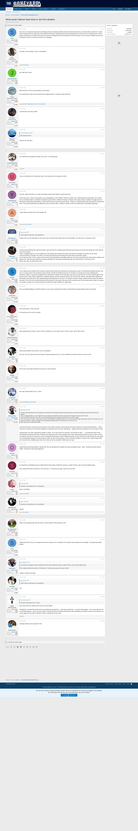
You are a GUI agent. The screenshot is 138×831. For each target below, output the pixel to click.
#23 (103, 529)
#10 (103, 209)
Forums (9, 9)
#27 (103, 632)
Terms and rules (109, 753)
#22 (103, 511)
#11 (103, 229)
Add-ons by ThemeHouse (74, 756)
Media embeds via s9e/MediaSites (88, 756)
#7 (103, 153)
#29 (103, 670)
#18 (103, 390)
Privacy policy (118, 753)
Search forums (16, 11)
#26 (103, 613)
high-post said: (24, 459)
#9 (103, 191)
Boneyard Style (10, 753)
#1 (103, 28)
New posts (8, 11)
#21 (103, 493)
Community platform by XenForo (55, 756)
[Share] (101, 29)
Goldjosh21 (128, 34)
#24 (103, 547)
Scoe (8, 22)
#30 (103, 694)
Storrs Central (43, 9)
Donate (53, 9)
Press (33, 9)
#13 (103, 292)
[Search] (128, 9)
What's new (17, 9)
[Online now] (12, 36)
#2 (103, 48)
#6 (103, 129)
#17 (103, 372)
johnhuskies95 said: (26, 133)
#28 (103, 650)
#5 (103, 108)
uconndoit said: (24, 673)
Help (124, 753)
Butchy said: (24, 232)
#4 (103, 87)
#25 (103, 593)
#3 (103, 69)
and (27, 224)
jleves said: (23, 532)
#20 (103, 455)
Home (127, 753)
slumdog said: (24, 636)
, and (33, 104)
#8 (103, 173)
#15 (103, 330)
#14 (103, 310)
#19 (103, 437)
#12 (103, 247)
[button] (22, 9)
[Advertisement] (55, 278)
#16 (103, 352)
